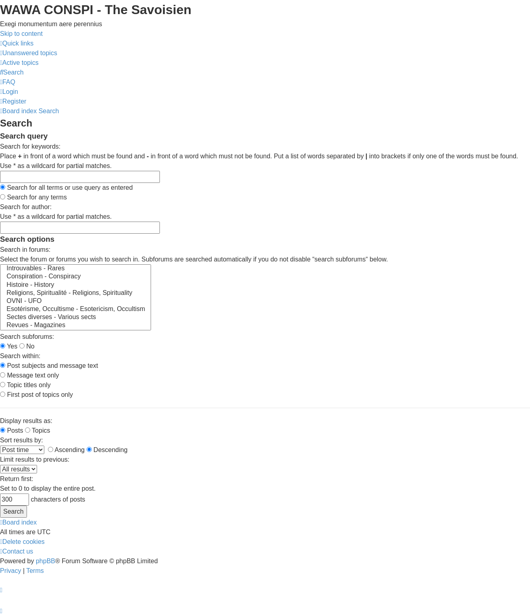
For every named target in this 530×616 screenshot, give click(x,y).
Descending (107, 449)
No (27, 346)
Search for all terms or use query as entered (66, 187)
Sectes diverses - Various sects (75, 317)
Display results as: (26, 420)
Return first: (16, 478)
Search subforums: (27, 336)
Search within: (20, 356)
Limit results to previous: (35, 459)
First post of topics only (36, 394)
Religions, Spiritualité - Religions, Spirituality (75, 293)
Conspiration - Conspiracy (75, 277)
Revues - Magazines (75, 325)
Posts (11, 430)
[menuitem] (28, 53)
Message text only (29, 375)
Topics (37, 430)
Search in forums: (25, 249)
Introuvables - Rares (75, 269)
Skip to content (21, 33)
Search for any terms (33, 197)
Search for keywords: (30, 146)
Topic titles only (25, 385)
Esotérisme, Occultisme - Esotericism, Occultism (75, 309)
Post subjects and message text (49, 365)
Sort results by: (21, 440)
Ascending (66, 449)
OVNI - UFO (75, 301)
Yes (8, 346)
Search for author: (26, 206)
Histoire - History (75, 285)
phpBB (45, 561)
